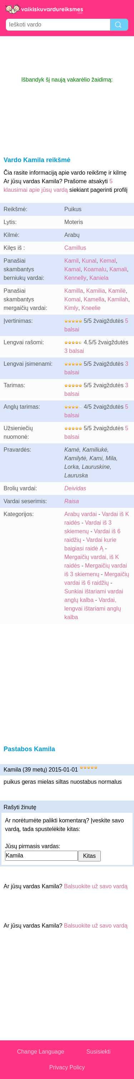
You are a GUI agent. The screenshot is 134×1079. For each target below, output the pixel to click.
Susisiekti (98, 1052)
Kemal (108, 261)
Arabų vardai (80, 514)
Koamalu (95, 269)
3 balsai (74, 351)
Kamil (71, 261)
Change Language (40, 1052)
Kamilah (118, 299)
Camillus (75, 248)
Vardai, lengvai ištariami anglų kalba (92, 608)
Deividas (75, 488)
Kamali (118, 269)
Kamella (94, 299)
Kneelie (90, 308)
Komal (72, 299)
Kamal (72, 269)
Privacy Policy (67, 1067)
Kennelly (75, 278)
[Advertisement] (67, 56)
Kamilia (95, 291)
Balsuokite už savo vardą (96, 886)
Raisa (71, 501)
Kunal (89, 261)
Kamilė (117, 291)
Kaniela (98, 278)
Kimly (71, 308)
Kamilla (73, 291)
